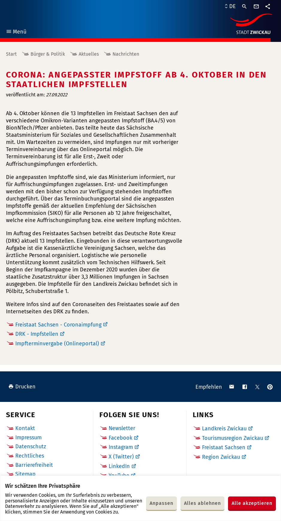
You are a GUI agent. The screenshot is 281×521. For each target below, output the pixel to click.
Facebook (120, 438)
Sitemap (25, 474)
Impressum (28, 437)
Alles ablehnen (202, 503)
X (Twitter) (121, 456)
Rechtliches (29, 455)
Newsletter (122, 428)
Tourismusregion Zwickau (232, 438)
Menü (16, 32)
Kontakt (25, 428)
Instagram (121, 447)
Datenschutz (30, 446)
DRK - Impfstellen (36, 334)
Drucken (22, 386)
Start (11, 54)
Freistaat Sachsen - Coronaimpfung (58, 324)
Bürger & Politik (48, 54)
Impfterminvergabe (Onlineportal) (57, 343)
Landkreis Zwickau (224, 428)
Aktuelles (89, 54)
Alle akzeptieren (252, 503)
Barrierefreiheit (34, 465)
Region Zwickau (221, 457)
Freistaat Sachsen (223, 447)
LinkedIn (119, 466)
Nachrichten (126, 54)
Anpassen (161, 503)
